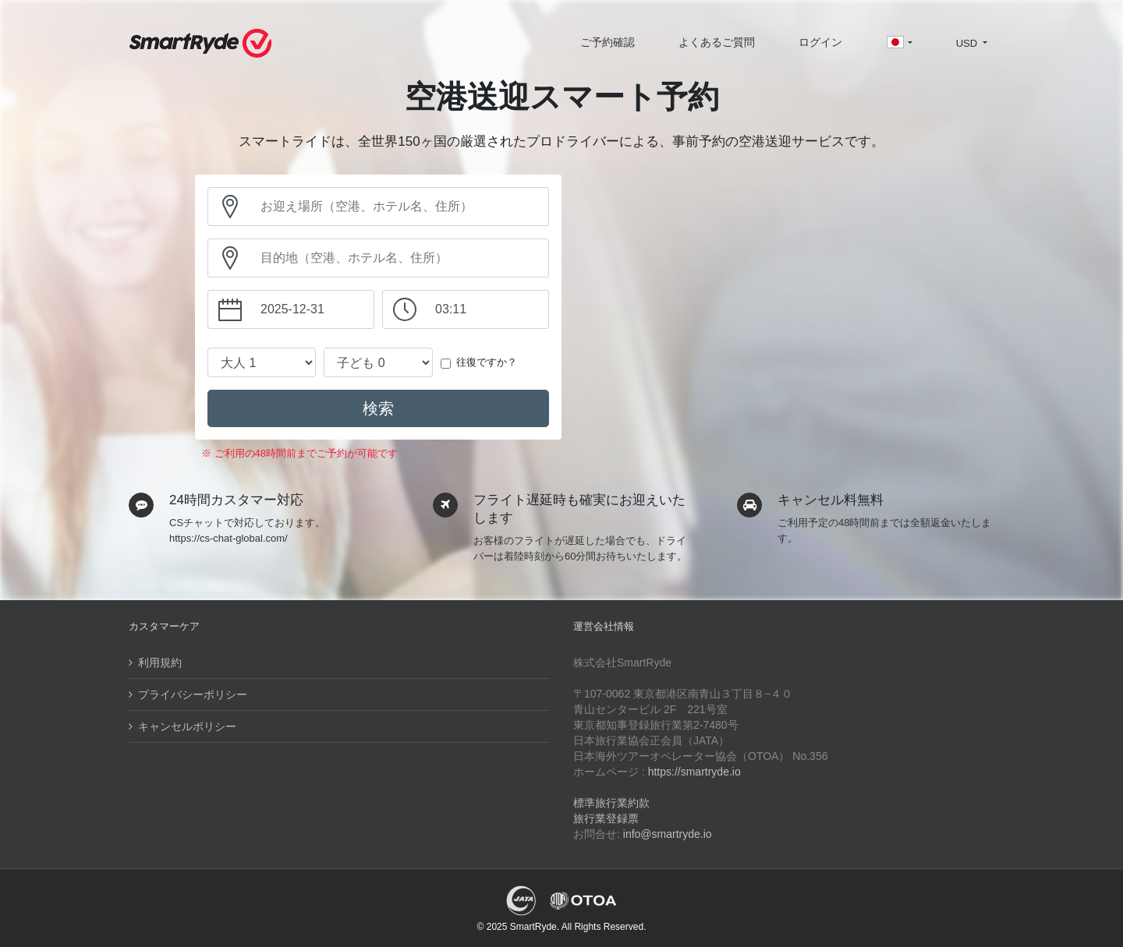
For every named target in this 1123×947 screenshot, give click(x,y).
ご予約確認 (607, 42)
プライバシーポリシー (192, 694)
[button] (899, 44)
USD (968, 43)
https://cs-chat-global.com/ (228, 538)
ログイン (820, 42)
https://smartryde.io (694, 771)
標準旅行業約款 (611, 803)
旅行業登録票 (606, 818)
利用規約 (160, 662)
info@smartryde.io (667, 834)
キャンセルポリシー (187, 726)
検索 (378, 408)
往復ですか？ (486, 362)
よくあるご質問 (716, 42)
